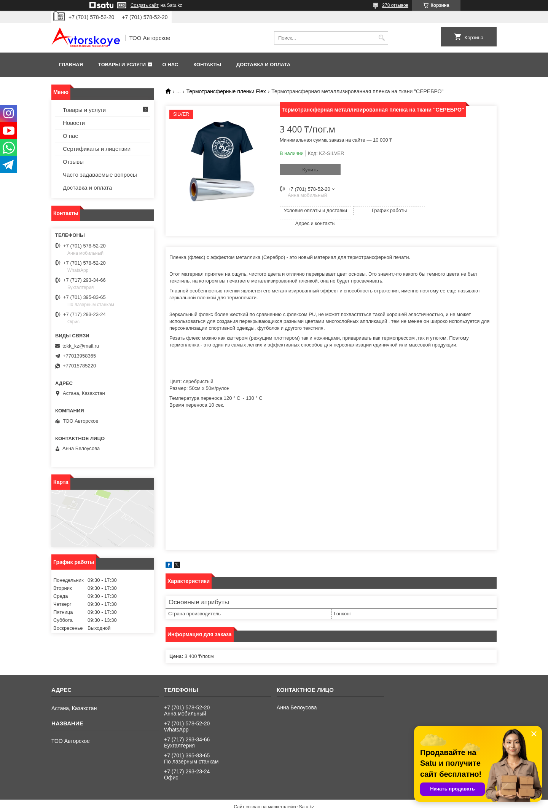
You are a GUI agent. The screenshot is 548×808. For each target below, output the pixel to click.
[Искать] (381, 38)
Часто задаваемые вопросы (100, 174)
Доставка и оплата (263, 64)
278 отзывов (395, 5)
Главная (71, 64)
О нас (170, 64)
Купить (310, 169)
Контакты (207, 64)
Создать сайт (145, 5)
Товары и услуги (122, 64)
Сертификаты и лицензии (97, 148)
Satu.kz (306, 794)
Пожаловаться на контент (292, 800)
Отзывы (73, 161)
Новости (74, 123)
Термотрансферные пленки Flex (226, 91)
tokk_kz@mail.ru (80, 346)
